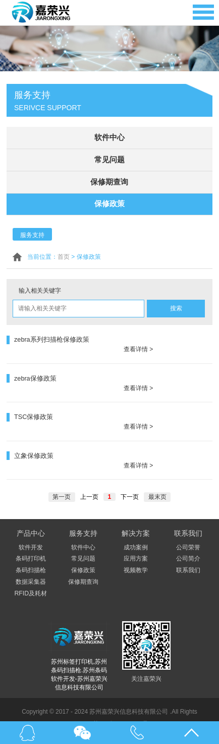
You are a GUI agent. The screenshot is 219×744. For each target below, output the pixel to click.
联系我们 (188, 553)
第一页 (62, 480)
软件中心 (109, 137)
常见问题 (109, 159)
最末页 (157, 480)
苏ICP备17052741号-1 (123, 707)
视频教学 (136, 553)
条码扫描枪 (31, 553)
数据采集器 (31, 565)
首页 (64, 254)
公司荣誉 (188, 531)
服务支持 (32, 232)
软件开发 (31, 531)
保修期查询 (109, 180)
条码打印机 (31, 542)
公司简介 (188, 542)
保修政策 (109, 202)
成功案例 (136, 531)
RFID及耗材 (31, 577)
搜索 (176, 305)
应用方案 (136, 542)
